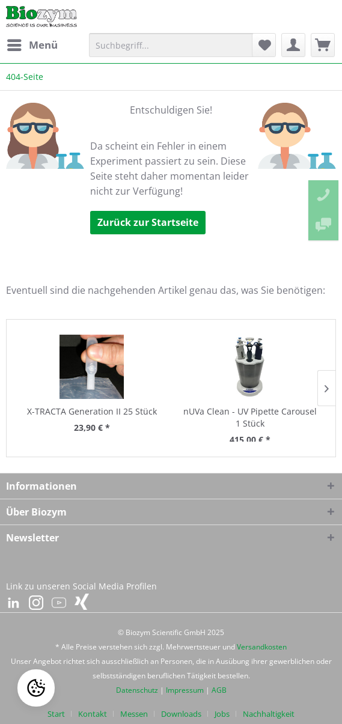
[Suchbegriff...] (176, 45)
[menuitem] (32, 45)
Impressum (185, 690)
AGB (219, 690)
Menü (32, 43)
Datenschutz (137, 690)
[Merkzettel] (264, 45)
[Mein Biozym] (293, 45)
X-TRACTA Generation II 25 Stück (92, 411)
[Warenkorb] (323, 45)
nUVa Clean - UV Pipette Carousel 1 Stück (250, 417)
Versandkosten (262, 647)
